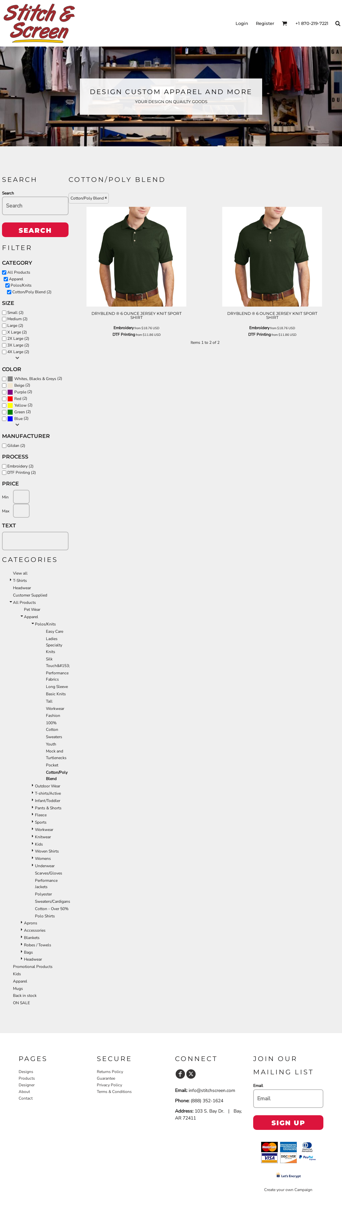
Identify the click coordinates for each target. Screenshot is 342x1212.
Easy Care (54, 631)
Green (19, 412)
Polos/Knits (21, 285)
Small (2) (15, 312)
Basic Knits (56, 694)
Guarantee (106, 1078)
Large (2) (15, 325)
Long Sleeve (57, 686)
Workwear (55, 708)
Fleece (41, 815)
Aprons (30, 923)
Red (17, 398)
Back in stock (25, 995)
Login (242, 23)
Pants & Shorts (48, 808)
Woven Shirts (47, 851)
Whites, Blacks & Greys (35, 378)
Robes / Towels (37, 945)
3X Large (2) (18, 345)
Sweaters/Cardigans (52, 901)
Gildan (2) (16, 445)
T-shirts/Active (48, 793)
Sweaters (54, 737)
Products (27, 1078)
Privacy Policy (109, 1085)
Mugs (18, 988)
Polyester (43, 894)
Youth (51, 744)
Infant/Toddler (47, 800)
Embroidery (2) (20, 466)
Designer (27, 1085)
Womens (43, 858)
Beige (19, 385)
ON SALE (21, 1003)
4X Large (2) (18, 351)
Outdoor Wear (47, 786)
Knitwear (43, 837)
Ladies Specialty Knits (54, 645)
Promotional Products (33, 966)
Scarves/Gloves (48, 873)
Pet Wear (32, 609)
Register (265, 23)
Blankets (32, 937)
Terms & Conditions (114, 1091)
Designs (26, 1071)
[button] (284, 23)
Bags (28, 952)
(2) (34, 378)
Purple (20, 392)
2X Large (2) (18, 338)
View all (20, 573)
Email (258, 1085)
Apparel (16, 279)
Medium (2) (17, 319)
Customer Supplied (30, 595)
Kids (39, 844)
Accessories (35, 930)
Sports (41, 822)
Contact (26, 1098)
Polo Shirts (45, 916)
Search (8, 193)
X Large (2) (17, 332)
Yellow (20, 405)
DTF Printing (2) (21, 472)
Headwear (22, 588)
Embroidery (123, 328)
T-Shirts (20, 580)
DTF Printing (123, 334)
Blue (18, 418)
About (24, 1091)
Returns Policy (110, 1071)
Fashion (53, 715)
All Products (18, 272)
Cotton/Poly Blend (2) (32, 292)
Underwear (45, 866)
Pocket (52, 765)
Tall (49, 701)
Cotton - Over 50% (52, 908)
